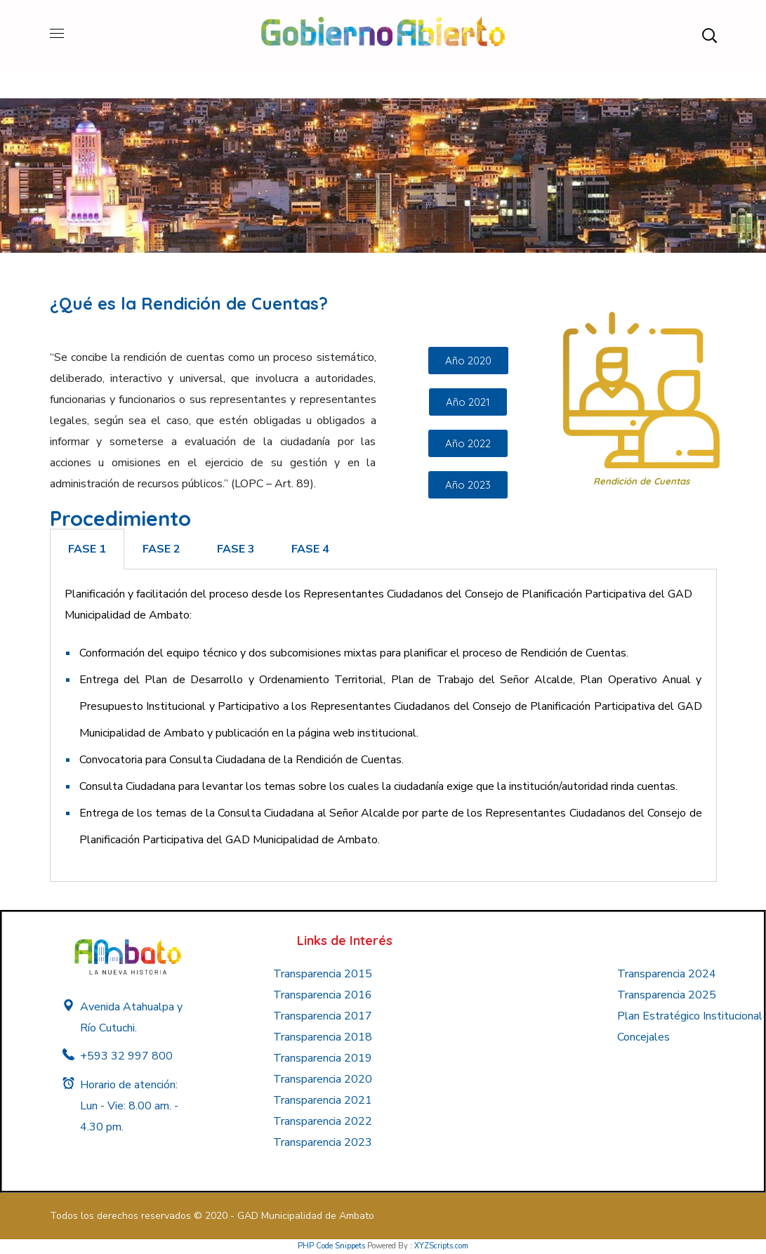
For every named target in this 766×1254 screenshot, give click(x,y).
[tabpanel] (383, 725)
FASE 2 (161, 549)
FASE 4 (310, 549)
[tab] (87, 549)
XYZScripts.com (441, 1246)
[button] (709, 35)
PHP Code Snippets (331, 1246)
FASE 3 (236, 549)
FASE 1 (87, 549)
